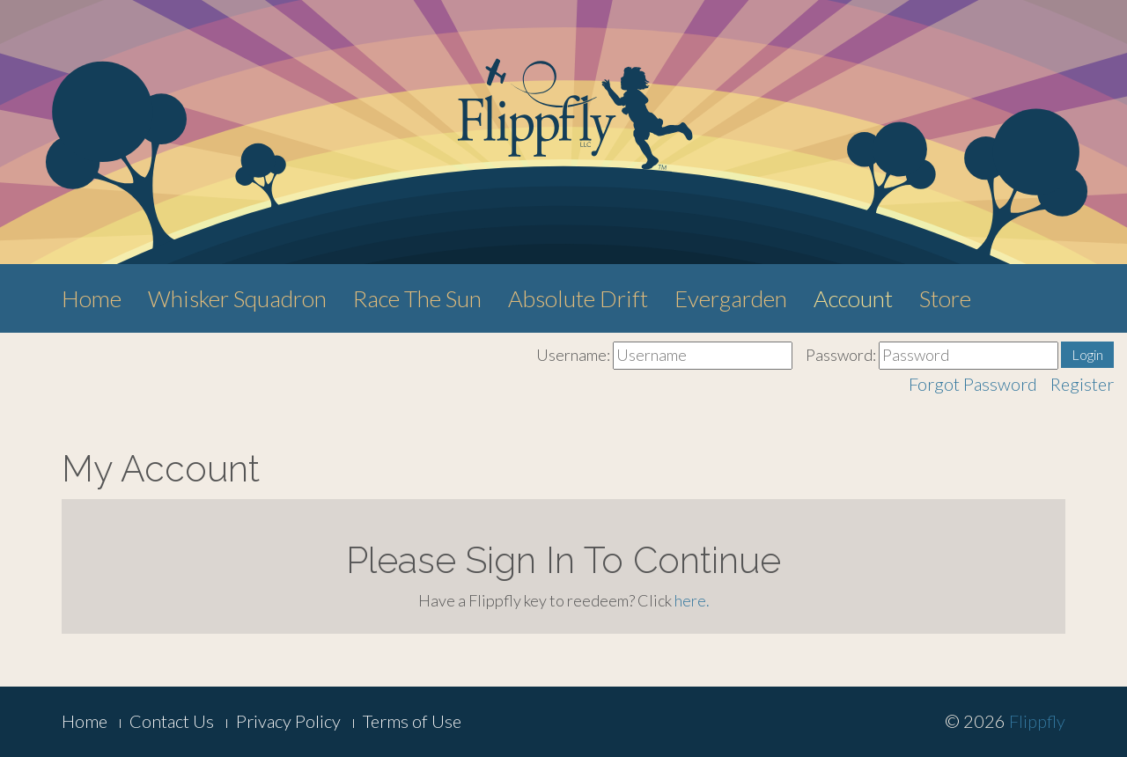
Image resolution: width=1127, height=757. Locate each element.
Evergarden (730, 298)
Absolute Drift (578, 298)
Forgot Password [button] (973, 383)
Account (853, 298)
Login (1087, 354)
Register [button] (1082, 383)
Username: (573, 354)
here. (692, 600)
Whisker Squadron (237, 298)
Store (945, 298)
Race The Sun (417, 298)
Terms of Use (412, 720)
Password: (841, 354)
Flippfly (1037, 720)
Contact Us (171, 720)
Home (92, 298)
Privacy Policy (288, 720)
